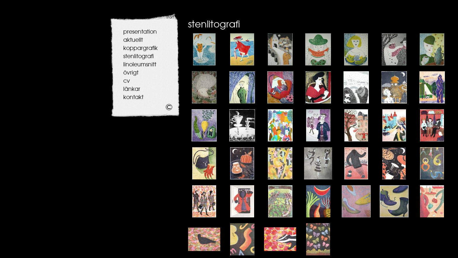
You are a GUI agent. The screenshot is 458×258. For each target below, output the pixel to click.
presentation (140, 31)
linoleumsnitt (139, 64)
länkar (131, 88)
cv (126, 80)
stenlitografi (138, 56)
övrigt (130, 72)
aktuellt (133, 39)
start (170, 17)
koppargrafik (140, 47)
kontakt (133, 97)
